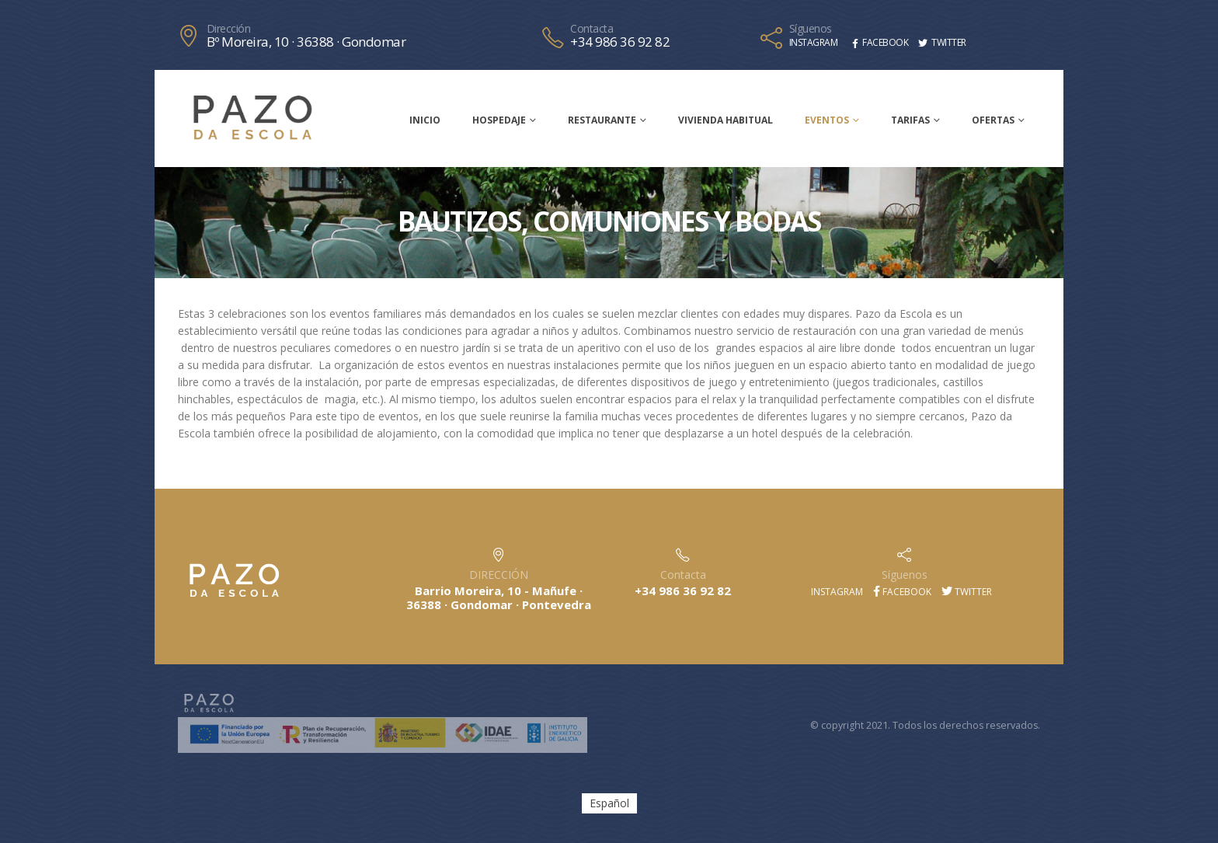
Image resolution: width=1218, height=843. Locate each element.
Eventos (827, 120)
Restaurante (602, 120)
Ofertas (993, 120)
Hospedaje (499, 120)
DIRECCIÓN (498, 574)
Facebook (902, 591)
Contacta (591, 28)
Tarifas (910, 120)
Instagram (836, 591)
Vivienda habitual (725, 120)
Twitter (966, 591)
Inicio (424, 120)
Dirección (229, 28)
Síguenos (810, 28)
